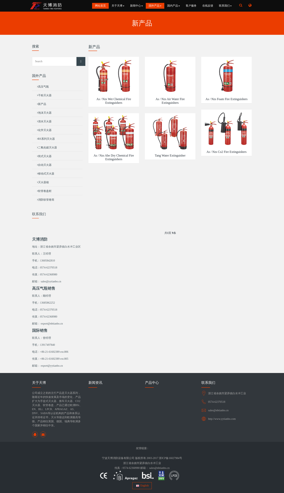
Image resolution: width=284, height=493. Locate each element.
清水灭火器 (44, 121)
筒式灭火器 (44, 156)
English (142, 485)
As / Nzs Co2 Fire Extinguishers (226, 151)
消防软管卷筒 (45, 200)
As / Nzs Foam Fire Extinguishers (227, 99)
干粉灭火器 (44, 95)
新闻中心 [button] (136, 5)
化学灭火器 (44, 130)
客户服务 (191, 5)
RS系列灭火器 (46, 139)
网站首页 (100, 5)
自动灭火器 (44, 165)
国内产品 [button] (173, 5)
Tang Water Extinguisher (170, 155)
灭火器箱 (43, 182)
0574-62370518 (216, 401)
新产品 (41, 104)
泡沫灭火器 (44, 113)
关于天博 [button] (118, 5)
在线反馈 (207, 5)
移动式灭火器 (45, 174)
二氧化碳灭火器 (47, 148)
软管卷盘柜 (44, 191)
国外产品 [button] (155, 5)
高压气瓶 (43, 87)
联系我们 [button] (225, 5)
